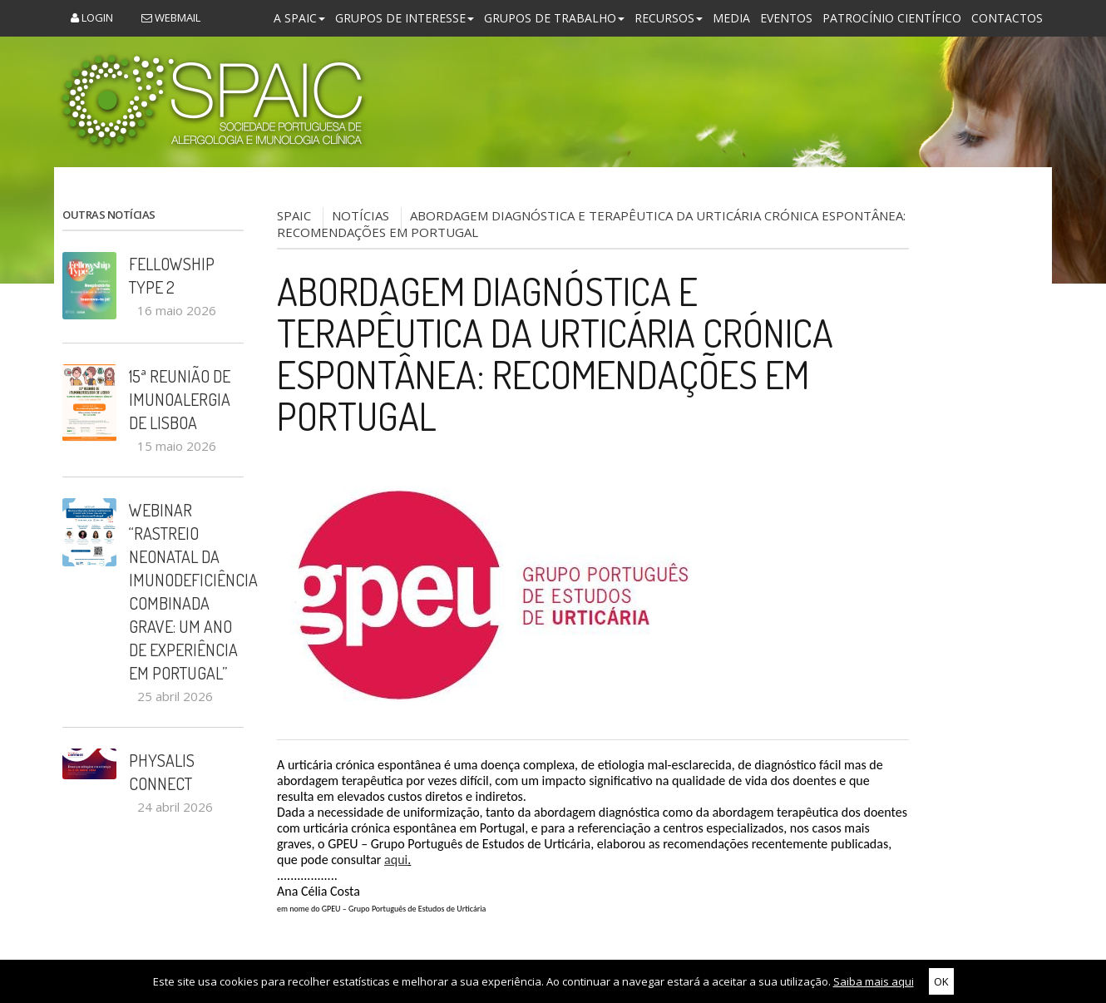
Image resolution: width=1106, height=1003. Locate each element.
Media (731, 18)
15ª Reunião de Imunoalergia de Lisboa (179, 399)
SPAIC (294, 215)
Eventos (786, 18)
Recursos (668, 18)
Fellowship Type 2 (172, 275)
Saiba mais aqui (873, 981)
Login (92, 17)
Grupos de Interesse (404, 18)
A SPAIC (299, 18)
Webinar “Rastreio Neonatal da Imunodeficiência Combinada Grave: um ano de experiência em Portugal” (186, 591)
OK (941, 981)
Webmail (170, 17)
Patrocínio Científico (891, 18)
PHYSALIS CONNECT (162, 771)
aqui (395, 859)
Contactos (1007, 18)
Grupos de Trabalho (554, 18)
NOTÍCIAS (360, 215)
